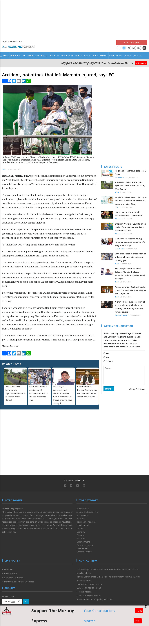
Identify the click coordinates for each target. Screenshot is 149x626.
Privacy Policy (10, 573)
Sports (104, 55)
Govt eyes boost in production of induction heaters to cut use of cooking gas (38, 393)
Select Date (8, 596)
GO (25, 601)
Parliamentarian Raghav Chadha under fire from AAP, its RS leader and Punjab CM (130, 290)
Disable (80, 528)
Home (6, 55)
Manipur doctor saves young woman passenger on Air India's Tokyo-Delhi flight (130, 242)
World (78, 55)
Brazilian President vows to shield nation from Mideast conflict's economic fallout (130, 227)
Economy (81, 531)
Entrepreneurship (85, 545)
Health (118, 207)
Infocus (137, 55)
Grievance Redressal (13, 577)
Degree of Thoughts (86, 521)
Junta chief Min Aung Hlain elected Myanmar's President (128, 214)
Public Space (91, 55)
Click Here (141, 63)
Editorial (28, 55)
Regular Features (120, 55)
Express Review (84, 551)
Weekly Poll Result (137, 389)
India (52, 55)
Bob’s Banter (83, 515)
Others (108, 361)
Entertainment (65, 55)
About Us (8, 569)
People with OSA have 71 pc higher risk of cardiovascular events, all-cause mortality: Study (131, 200)
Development (83, 525)
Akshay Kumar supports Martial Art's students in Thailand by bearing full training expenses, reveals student (130, 307)
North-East (41, 55)
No (106, 357)
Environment (82, 548)
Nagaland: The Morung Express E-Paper (131, 172)
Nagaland (15, 55)
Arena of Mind (83, 508)
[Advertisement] (74, 19)
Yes (106, 353)
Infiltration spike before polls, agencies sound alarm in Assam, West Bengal (16, 393)
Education (81, 538)
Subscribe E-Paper (132, 42)
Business (81, 518)
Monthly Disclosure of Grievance (19, 581)
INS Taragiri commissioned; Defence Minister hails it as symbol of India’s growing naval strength (130, 273)
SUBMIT (108, 389)
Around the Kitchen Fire (87, 512)
